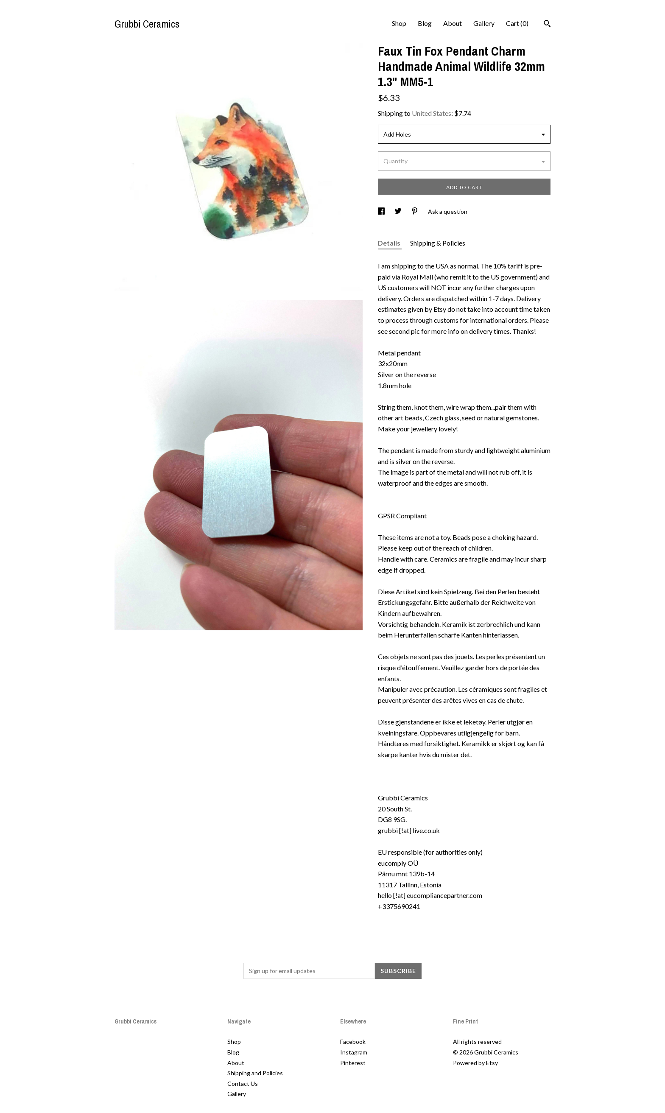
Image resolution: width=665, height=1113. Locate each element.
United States (431, 113)
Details (390, 243)
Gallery (484, 23)
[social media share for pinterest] (415, 211)
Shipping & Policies (437, 243)
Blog (425, 23)
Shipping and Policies (255, 1073)
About (452, 23)
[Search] (547, 24)
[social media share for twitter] (398, 211)
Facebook (353, 1041)
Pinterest (353, 1062)
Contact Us (242, 1083)
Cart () (517, 23)
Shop (399, 23)
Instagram (353, 1052)
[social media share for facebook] (382, 211)
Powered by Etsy (475, 1062)
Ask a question (447, 211)
